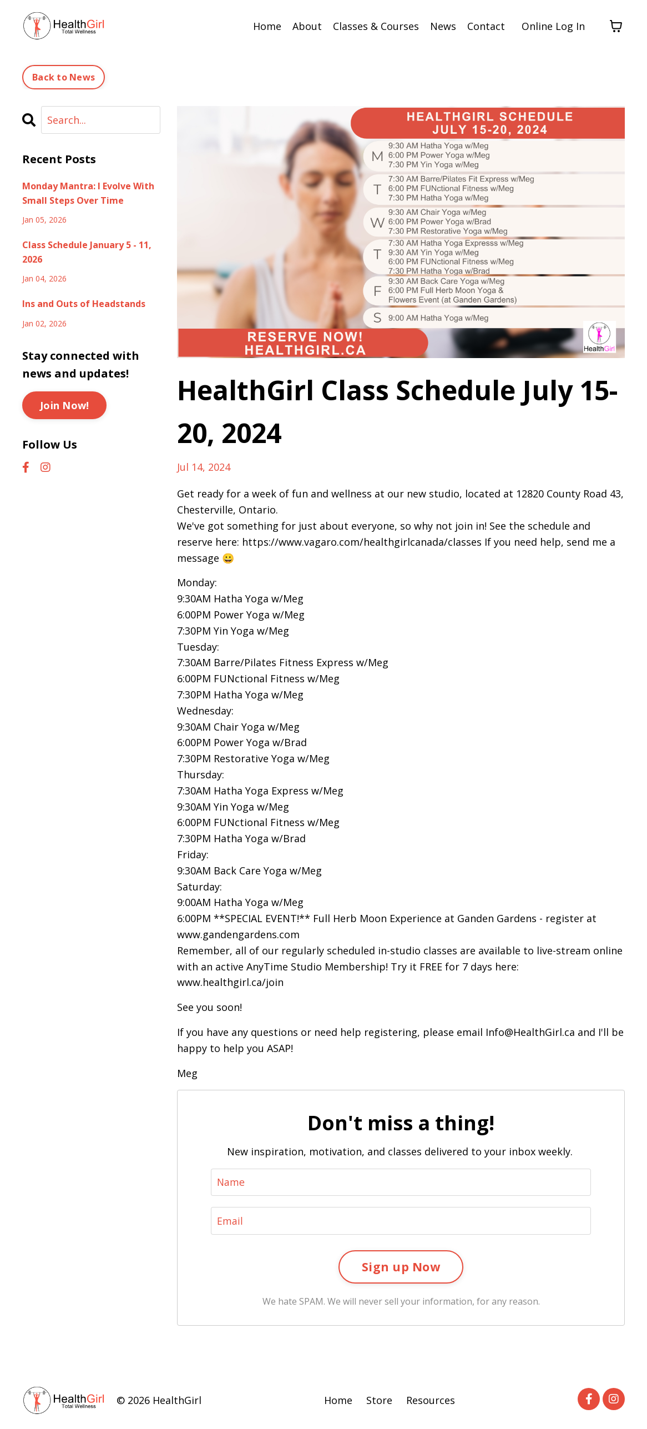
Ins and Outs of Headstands (83, 304)
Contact (486, 26)
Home (267, 26)
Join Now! (64, 405)
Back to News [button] (63, 77)
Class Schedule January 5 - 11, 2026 (86, 252)
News (443, 26)
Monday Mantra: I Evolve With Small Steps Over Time (88, 193)
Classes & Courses (376, 26)
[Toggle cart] (616, 26)
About (307, 26)
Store (379, 1401)
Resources (430, 1401)
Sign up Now (401, 1267)
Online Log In (553, 26)
